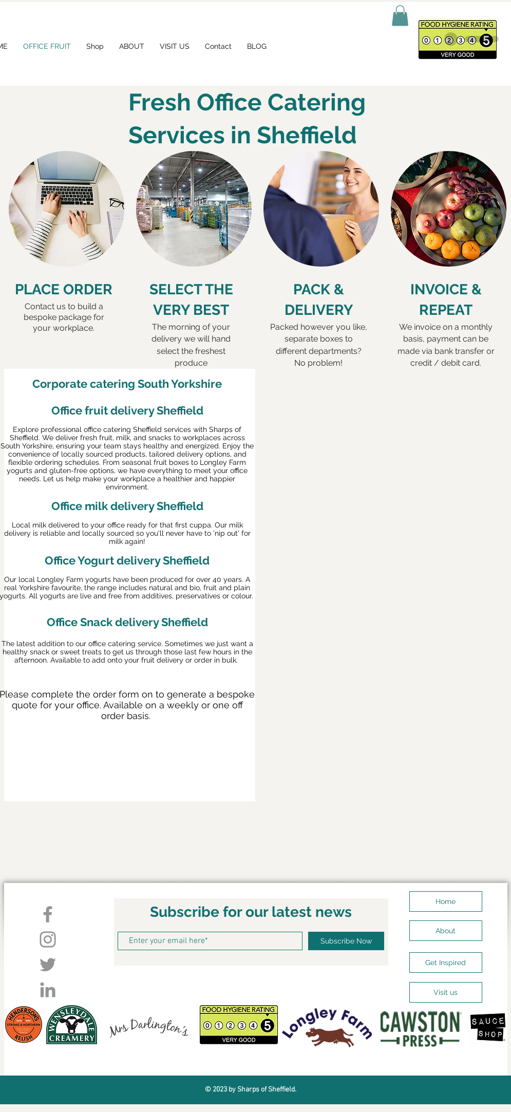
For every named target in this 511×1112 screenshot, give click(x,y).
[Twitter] (48, 964)
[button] (400, 15)
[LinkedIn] (48, 990)
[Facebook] (48, 914)
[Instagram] (48, 939)
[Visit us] (445, 992)
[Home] (445, 901)
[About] (445, 930)
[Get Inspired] (445, 962)
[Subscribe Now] (346, 941)
